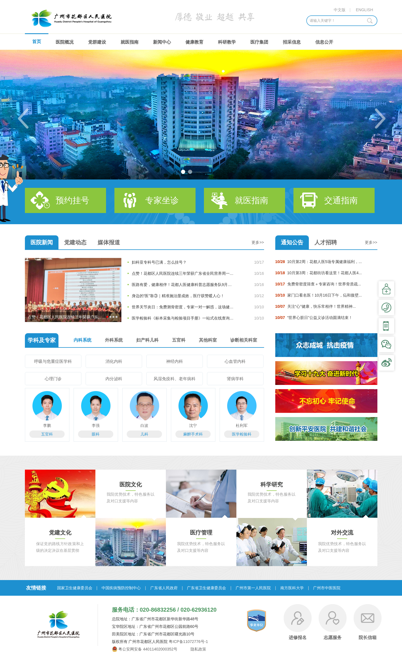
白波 (144, 425)
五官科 (47, 434)
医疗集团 (259, 42)
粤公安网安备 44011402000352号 (147, 649)
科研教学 (227, 42)
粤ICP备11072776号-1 (188, 641)
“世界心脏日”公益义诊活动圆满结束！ (313, 317)
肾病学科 (235, 378)
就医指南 (129, 42)
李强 (96, 425)
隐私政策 (197, 649)
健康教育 (194, 42)
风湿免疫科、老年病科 (175, 378)
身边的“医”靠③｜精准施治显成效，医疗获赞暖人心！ (178, 296)
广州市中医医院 (326, 588)
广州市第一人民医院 (253, 588)
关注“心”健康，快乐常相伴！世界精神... (315, 306)
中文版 (339, 10)
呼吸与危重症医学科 (53, 361)
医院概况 (65, 42)
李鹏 (47, 425)
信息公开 (324, 42)
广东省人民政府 (164, 588)
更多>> (257, 242)
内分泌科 (113, 378)
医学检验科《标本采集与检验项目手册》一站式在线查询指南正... (183, 318)
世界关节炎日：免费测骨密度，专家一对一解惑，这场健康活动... (183, 307)
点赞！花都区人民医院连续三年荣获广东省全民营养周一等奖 (183, 273)
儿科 (144, 434)
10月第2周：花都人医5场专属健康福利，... (318, 261)
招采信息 (292, 42)
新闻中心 (162, 42)
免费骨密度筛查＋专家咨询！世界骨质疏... (318, 284)
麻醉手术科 (193, 434)
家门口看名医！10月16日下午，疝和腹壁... (318, 295)
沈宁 (193, 425)
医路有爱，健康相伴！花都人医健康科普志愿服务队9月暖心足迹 (183, 284)
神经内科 (174, 361)
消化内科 (113, 361)
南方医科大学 (292, 588)
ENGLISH (364, 10)
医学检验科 (241, 434)
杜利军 (242, 425)
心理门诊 (53, 378)
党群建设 (97, 42)
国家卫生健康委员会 (74, 588)
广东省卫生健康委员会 (206, 588)
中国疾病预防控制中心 (121, 588)
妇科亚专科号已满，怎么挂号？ (159, 262)
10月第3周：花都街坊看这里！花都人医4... (318, 272)
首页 (36, 41)
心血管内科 (235, 361)
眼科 (96, 434)
